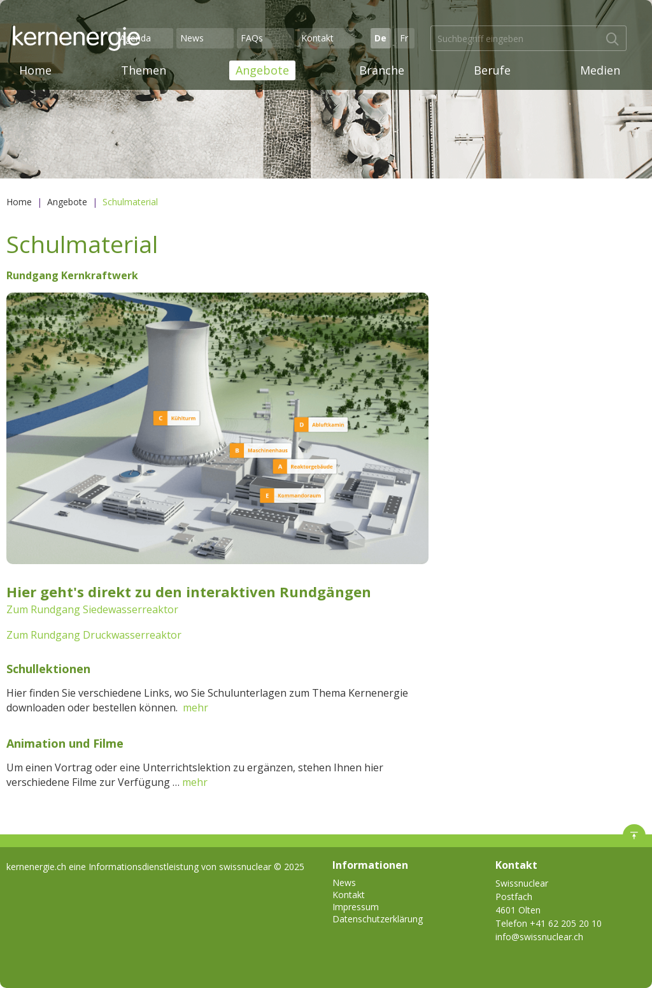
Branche (381, 70)
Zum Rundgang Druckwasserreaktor (93, 635)
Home (35, 70)
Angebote (262, 70)
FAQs (252, 38)
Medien (600, 70)
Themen (143, 70)
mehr (195, 708)
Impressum (355, 907)
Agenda (135, 38)
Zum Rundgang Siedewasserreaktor (92, 609)
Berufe (492, 70)
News (192, 38)
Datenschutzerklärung (377, 919)
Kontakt (317, 38)
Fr (404, 38)
